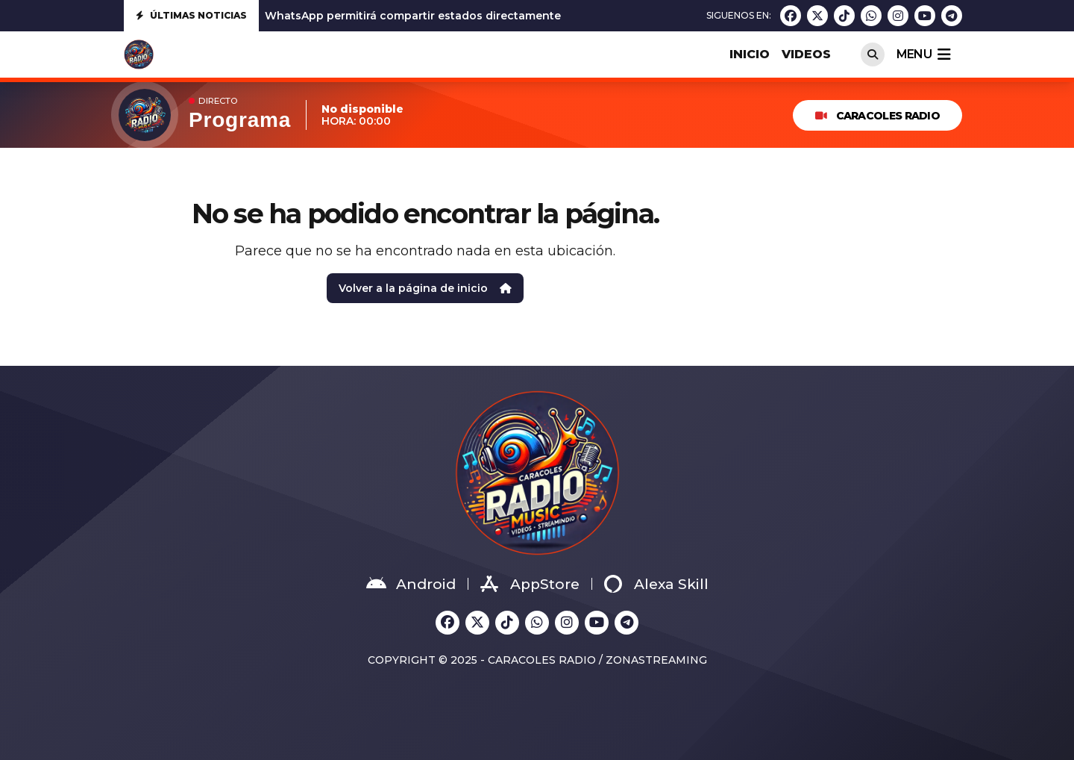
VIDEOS (806, 54)
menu (923, 54)
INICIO (749, 54)
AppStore (530, 584)
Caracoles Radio (877, 115)
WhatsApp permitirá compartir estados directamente (413, 15)
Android (411, 584)
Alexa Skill (656, 584)
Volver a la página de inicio (425, 288)
